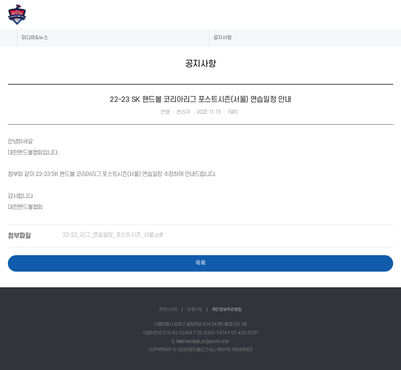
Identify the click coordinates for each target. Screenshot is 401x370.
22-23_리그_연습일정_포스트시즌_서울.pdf (113, 235)
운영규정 (194, 309)
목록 (200, 263)
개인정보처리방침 (227, 309)
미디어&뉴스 (35, 37)
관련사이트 (168, 309)
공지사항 (222, 37)
